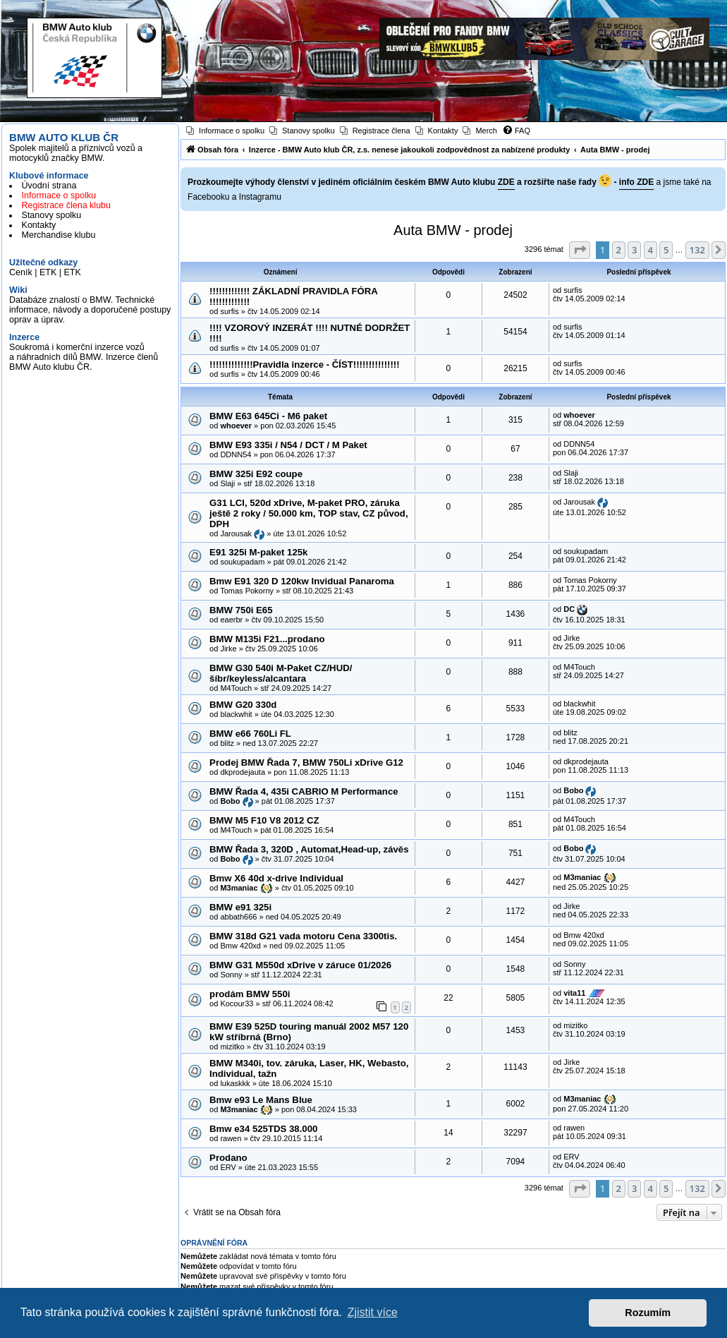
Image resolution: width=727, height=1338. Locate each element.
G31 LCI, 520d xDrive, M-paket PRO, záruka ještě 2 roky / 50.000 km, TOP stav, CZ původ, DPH (308, 513)
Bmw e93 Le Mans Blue (260, 1100)
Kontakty (39, 225)
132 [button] (697, 249)
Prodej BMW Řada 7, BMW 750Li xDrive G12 (306, 762)
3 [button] (634, 249)
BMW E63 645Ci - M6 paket (268, 416)
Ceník (20, 272)
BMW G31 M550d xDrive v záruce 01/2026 (300, 965)
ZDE (506, 182)
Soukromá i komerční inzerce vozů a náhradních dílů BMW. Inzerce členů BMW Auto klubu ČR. (83, 357)
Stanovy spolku (52, 215)
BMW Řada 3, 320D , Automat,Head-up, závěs (308, 849)
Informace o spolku (59, 195)
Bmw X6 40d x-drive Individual (276, 878)
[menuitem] (225, 130)
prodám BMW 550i (249, 994)
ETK (47, 272)
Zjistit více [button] (373, 1312)
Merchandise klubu (59, 235)
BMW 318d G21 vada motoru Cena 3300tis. (303, 936)
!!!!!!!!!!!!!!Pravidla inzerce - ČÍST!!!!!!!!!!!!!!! (304, 364)
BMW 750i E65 (240, 610)
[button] (579, 249)
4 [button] (650, 249)
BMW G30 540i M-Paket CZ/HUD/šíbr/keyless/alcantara (280, 673)
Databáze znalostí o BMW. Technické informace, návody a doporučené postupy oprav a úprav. (90, 310)
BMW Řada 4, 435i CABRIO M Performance (303, 791)
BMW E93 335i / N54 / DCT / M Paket (288, 445)
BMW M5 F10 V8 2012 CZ (264, 820)
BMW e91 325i (240, 907)
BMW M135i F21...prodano (266, 639)
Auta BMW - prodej (453, 230)
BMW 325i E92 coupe (256, 474)
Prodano (228, 1157)
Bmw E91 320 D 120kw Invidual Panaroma (301, 581)
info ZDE (636, 182)
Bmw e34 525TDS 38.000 (263, 1128)
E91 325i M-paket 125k (258, 552)
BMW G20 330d (242, 704)
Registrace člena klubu (66, 205)
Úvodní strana (49, 186)
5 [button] (666, 249)
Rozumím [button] (648, 1312)
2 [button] (618, 249)
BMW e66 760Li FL (250, 733)
